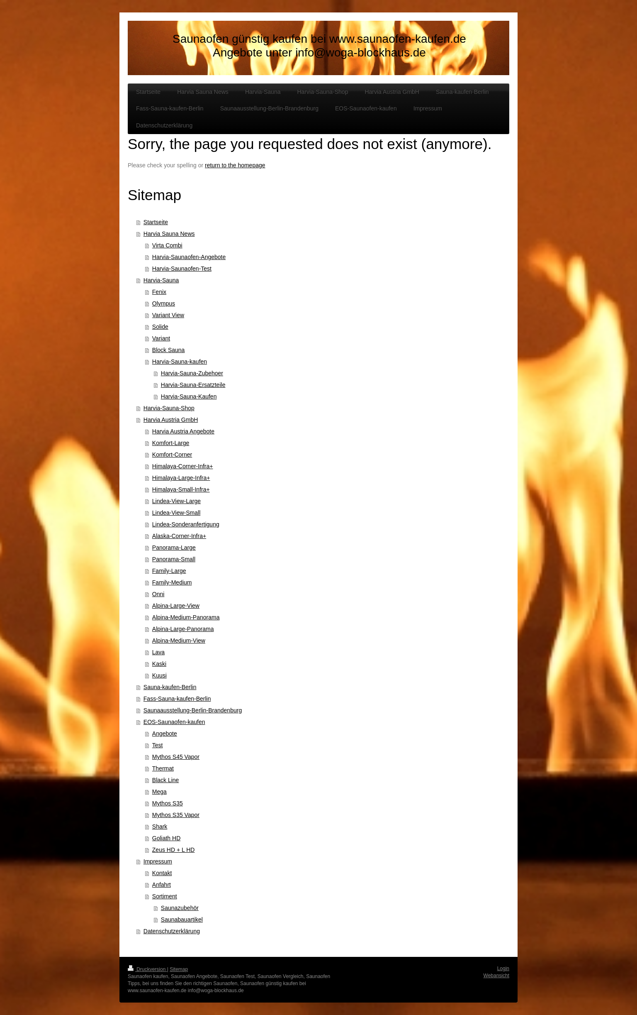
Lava (158, 652)
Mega (159, 791)
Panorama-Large (174, 547)
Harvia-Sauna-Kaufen (189, 396)
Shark (160, 826)
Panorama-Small (173, 559)
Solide (160, 326)
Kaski (159, 663)
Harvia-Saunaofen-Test (182, 268)
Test (157, 745)
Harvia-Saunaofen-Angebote (189, 257)
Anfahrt (161, 884)
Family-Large (169, 570)
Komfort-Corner (172, 454)
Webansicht (496, 975)
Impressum (157, 861)
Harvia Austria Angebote (183, 431)
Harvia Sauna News (169, 233)
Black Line (165, 780)
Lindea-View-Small (176, 512)
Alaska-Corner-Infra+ (179, 536)
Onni (158, 594)
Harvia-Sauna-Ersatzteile (193, 385)
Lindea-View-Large (176, 501)
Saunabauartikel (182, 919)
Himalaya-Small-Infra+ (181, 489)
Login (503, 968)
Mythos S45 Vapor (175, 756)
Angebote (164, 733)
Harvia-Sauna (161, 280)
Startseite (155, 222)
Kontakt (162, 873)
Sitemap (179, 969)
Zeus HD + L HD (173, 849)
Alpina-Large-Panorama (183, 629)
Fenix (159, 292)
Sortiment (164, 896)
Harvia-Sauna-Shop (169, 408)
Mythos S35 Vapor (175, 815)
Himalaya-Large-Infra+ (181, 477)
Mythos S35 (167, 803)
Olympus (163, 303)
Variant (161, 338)
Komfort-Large (170, 443)
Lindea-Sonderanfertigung (185, 524)
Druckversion (147, 969)
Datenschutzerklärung (171, 931)
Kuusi (159, 675)
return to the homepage (235, 165)
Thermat (163, 768)
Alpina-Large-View (175, 605)
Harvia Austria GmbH (170, 419)
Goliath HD (166, 838)
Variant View (168, 315)
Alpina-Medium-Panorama (186, 617)
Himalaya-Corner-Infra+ (182, 466)
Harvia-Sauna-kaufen (179, 361)
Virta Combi (167, 245)
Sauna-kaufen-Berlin (170, 687)
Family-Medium (172, 582)
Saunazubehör (180, 908)
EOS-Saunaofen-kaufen (174, 722)
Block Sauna (168, 350)
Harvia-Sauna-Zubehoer (192, 373)
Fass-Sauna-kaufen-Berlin (177, 698)
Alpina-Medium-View (178, 640)
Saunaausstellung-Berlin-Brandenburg (192, 710)
